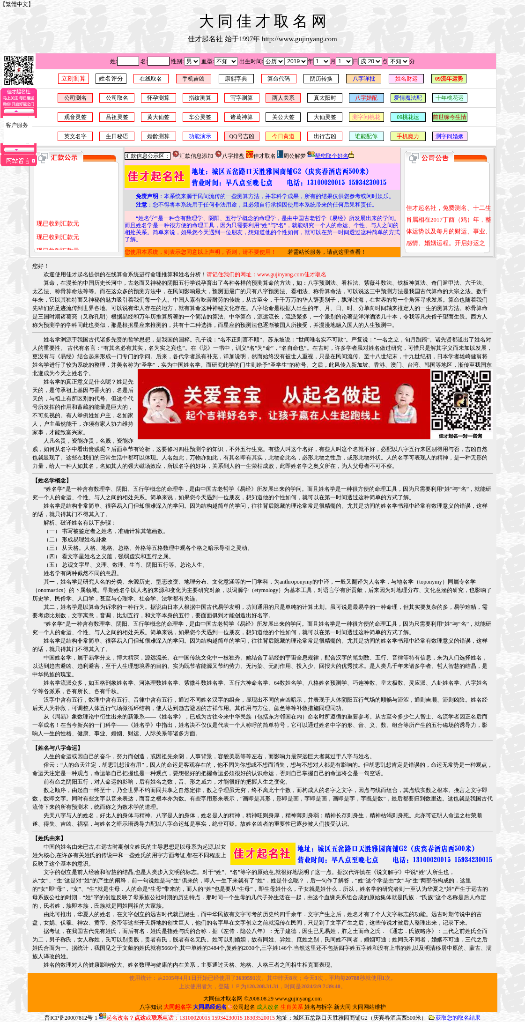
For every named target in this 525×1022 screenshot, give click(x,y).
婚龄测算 (158, 136)
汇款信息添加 (192, 156)
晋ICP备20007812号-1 (70, 1018)
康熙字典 (236, 78)
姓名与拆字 (318, 1007)
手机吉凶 (193, 78)
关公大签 (283, 117)
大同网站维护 (369, 1007)
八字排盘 (229, 156)
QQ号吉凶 (241, 136)
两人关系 (283, 98)
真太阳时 (325, 98)
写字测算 (241, 98)
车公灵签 (200, 117)
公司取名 (117, 98)
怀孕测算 (158, 98)
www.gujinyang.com (298, 998)
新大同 (342, 1007)
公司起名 (241, 1007)
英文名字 (75, 136)
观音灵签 (75, 117)
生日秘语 (117, 136)
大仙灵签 (325, 117)
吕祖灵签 (117, 117)
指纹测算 (200, 98)
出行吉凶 (325, 136)
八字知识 (151, 1007)
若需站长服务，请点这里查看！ (327, 252)
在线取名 (151, 78)
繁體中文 (17, 4)
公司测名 (75, 98)
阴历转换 (321, 78)
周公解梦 (291, 156)
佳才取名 (261, 156)
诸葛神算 (241, 117)
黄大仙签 (158, 117)
